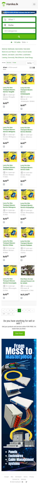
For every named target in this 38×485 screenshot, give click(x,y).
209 (4, 314)
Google (6, 477)
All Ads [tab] (4, 62)
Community (11, 57)
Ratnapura (13, 212)
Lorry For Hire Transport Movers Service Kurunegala (9, 281)
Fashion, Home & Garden (24, 52)
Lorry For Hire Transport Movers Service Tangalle (9, 90)
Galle (28, 175)
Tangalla (12, 97)
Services (4, 54)
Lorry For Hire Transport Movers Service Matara (9, 167)
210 (8, 314)
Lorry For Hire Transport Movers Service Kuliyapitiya (27, 205)
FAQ (12, 477)
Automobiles (19, 49)
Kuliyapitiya (30, 212)
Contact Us (15, 479)
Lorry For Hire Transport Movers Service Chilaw (9, 243)
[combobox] (19, 31)
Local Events (26, 54)
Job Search (11, 54)
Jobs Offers (18, 54)
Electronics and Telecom (9, 52)
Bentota (29, 137)
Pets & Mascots (19, 57)
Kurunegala (13, 288)
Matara (12, 174)
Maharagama (24, 290)
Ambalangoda (25, 101)
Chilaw (12, 250)
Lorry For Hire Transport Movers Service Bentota (26, 130)
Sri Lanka (17, 42)
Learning (4, 57)
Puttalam (29, 250)
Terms (25, 477)
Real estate (27, 49)
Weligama (13, 137)
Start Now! (19, 333)
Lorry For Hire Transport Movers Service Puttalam (26, 243)
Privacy (31, 477)
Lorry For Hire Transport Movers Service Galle (26, 167)
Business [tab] (9, 62)
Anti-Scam (18, 477)
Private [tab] (14, 62)
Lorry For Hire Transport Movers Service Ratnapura (9, 205)
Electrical (4, 49)
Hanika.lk (18, 482)
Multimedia (11, 49)
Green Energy (29, 57)
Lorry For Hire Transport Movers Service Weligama (9, 129)
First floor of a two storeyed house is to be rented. (27, 281)
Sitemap (23, 479)
